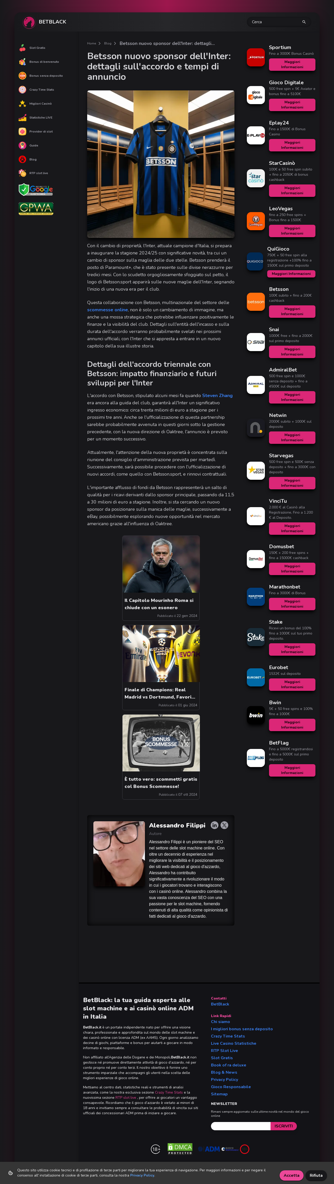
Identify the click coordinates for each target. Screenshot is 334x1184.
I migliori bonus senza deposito (242, 1029)
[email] (241, 1126)
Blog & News (224, 1072)
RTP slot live (33, 173)
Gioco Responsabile (231, 1087)
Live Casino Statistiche (233, 1043)
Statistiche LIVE (35, 117)
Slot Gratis (32, 48)
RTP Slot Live (224, 1051)
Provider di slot (36, 131)
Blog (28, 159)
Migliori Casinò (35, 103)
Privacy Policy (224, 1079)
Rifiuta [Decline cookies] (316, 1175)
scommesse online (107, 310)
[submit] (284, 1126)
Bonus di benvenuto (39, 62)
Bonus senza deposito (41, 76)
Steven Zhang (217, 395)
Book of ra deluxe (228, 1065)
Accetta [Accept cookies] (291, 1175)
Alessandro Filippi (177, 825)
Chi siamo (220, 1022)
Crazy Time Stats (36, 90)
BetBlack (220, 1004)
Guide (28, 145)
